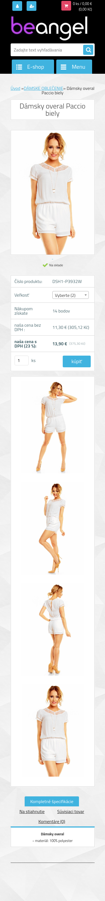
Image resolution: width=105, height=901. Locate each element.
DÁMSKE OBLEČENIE (43, 88)
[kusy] (22, 360)
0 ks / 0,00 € (82, 3)
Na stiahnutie (32, 811)
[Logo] (49, 27)
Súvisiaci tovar (70, 811)
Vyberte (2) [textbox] (65, 295)
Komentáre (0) (51, 821)
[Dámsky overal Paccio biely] (53, 429)
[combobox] (70, 295)
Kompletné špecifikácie (51, 801)
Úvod (15, 88)
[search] (88, 50)
